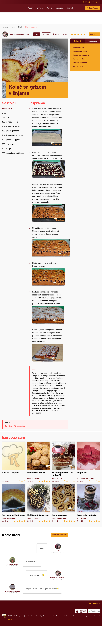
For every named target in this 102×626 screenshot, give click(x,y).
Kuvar (30, 8)
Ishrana (40, 8)
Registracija (86, 2)
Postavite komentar (59, 535)
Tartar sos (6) (78, 59)
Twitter (66, 616)
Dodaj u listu (94, 34)
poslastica (21, 426)
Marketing (39, 616)
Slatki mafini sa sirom (38, 503)
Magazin (59, 8)
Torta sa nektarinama (13, 503)
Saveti (49, 8)
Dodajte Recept (93, 8)
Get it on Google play (94, 611)
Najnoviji (77, 41)
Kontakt (45, 616)
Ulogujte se (96, 2)
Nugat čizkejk (78, 47)
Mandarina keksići (38, 462)
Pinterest (97, 616)
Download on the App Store (81, 611)
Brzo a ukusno (63, 503)
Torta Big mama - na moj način (63, 462)
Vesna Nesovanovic (21, 34)
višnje (10, 426)
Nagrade (70, 8)
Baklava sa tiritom (80, 63)
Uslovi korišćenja (30, 616)
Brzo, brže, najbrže (88, 503)
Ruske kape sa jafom (81, 51)
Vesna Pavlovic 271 (12, 591)
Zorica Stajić (12, 564)
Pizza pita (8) (78, 66)
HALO (15, 619)
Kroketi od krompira (81, 55)
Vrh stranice (93, 604)
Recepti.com (13, 7)
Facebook (56, 616)
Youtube (76, 616)
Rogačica (88, 462)
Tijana (57, 551)
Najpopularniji (92, 41)
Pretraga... (80, 8)
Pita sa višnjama (13, 462)
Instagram (86, 616)
